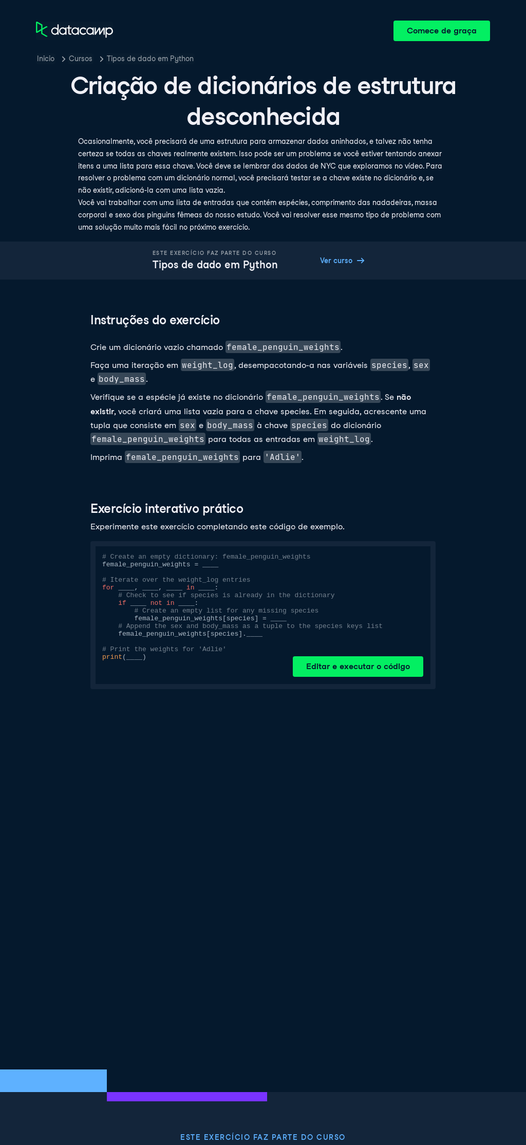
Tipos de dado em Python (150, 58)
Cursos (80, 58)
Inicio (45, 58)
